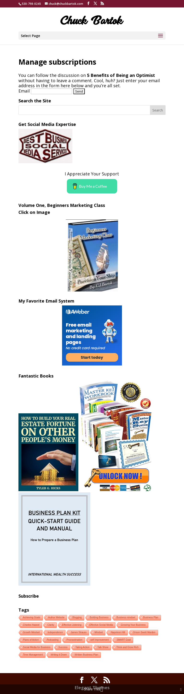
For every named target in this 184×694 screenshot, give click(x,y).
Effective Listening (71, 625)
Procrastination (74, 639)
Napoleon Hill (118, 632)
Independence (55, 632)
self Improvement (99, 639)
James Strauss (78, 632)
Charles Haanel (31, 625)
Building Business (99, 617)
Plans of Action (31, 639)
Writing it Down (59, 654)
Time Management (33, 654)
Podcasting (52, 639)
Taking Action (82, 647)
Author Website (56, 617)
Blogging (77, 617)
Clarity (50, 625)
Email (24, 91)
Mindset (98, 632)
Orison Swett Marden (144, 632)
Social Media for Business (37, 647)
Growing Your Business (133, 625)
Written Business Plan (86, 654)
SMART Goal (124, 639)
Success (63, 647)
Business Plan (150, 617)
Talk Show (103, 647)
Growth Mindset (31, 632)
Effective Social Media (101, 625)
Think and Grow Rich (127, 647)
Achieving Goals (31, 617)
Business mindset (125, 617)
